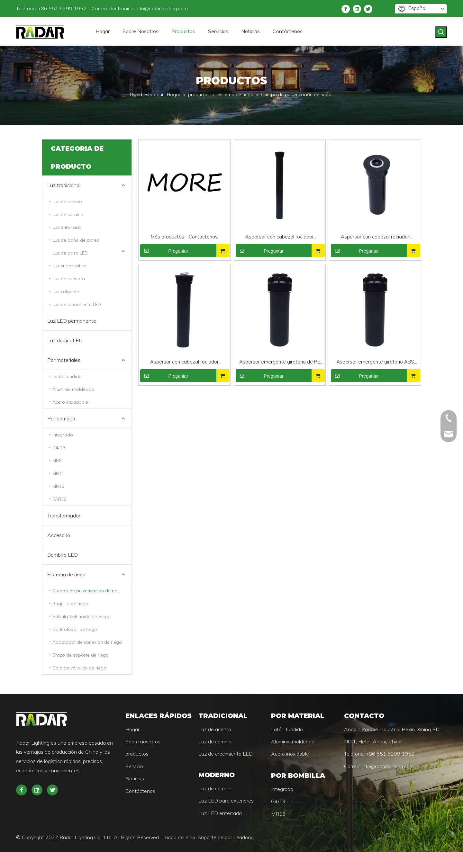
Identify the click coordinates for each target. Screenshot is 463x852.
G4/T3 (58, 448)
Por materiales (63, 360)
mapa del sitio (180, 837)
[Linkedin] (357, 8)
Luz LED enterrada (220, 813)
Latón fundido (67, 376)
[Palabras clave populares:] (441, 32)
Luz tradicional (63, 185)
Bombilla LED (62, 555)
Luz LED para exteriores (226, 801)
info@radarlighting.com (162, 8)
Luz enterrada (67, 227)
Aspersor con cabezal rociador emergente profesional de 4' (375, 237)
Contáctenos (140, 791)
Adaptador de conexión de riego (87, 642)
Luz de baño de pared (76, 240)
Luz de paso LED (70, 253)
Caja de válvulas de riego (79, 668)
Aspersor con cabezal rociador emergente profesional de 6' (184, 362)
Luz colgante (65, 291)
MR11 (58, 473)
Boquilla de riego (70, 603)
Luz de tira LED (65, 340)
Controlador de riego (74, 629)
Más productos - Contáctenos (184, 237)
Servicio (134, 766)
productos (137, 754)
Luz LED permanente (71, 321)
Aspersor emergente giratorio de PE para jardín (279, 362)
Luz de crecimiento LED (76, 304)
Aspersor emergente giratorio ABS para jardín (375, 362)
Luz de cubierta (68, 279)
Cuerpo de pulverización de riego (87, 591)
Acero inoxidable (70, 402)
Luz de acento (67, 201)
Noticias (134, 779)
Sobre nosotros (142, 742)
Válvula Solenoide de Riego (81, 616)
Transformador (63, 515)
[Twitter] (368, 8)
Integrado (62, 435)
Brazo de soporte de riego (80, 655)
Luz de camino (67, 214)
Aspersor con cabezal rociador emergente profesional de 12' (279, 237)
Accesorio (58, 535)
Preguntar (164, 250)
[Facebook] (345, 8)
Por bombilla (61, 418)
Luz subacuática (69, 266)
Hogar (132, 729)
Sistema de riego (66, 574)
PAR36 (59, 499)
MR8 (56, 460)
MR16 (58, 486)
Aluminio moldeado (73, 389)
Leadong (243, 837)
